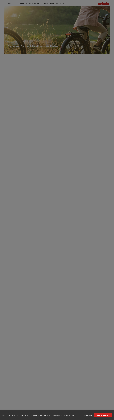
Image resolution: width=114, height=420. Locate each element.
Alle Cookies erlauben (103, 415)
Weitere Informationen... (11, 417)
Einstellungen (88, 415)
